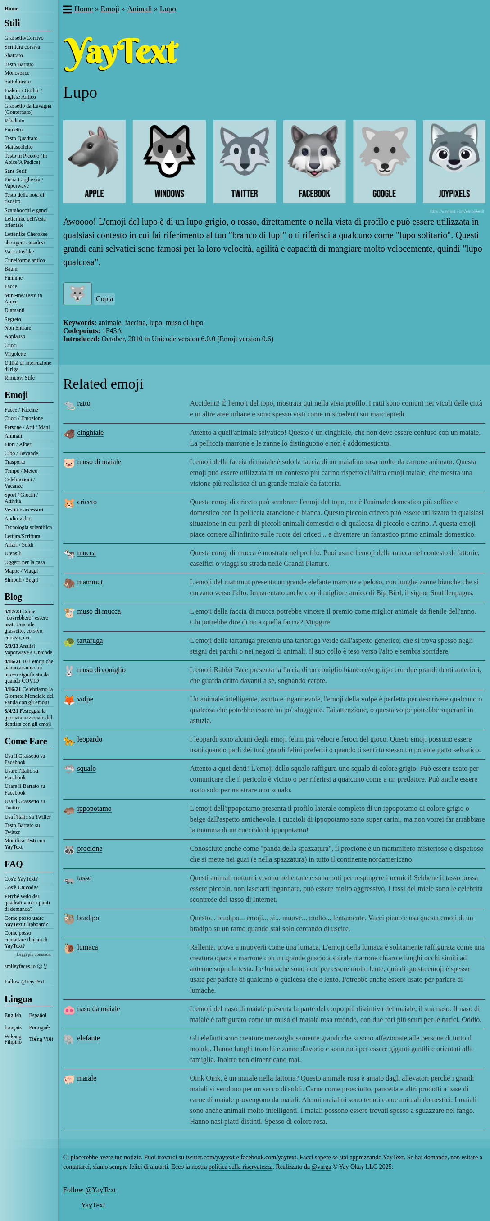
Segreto (13, 319)
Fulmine (14, 278)
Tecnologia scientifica (28, 527)
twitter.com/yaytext (210, 1157)
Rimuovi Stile (20, 378)
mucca (86, 552)
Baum (11, 269)
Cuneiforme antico (25, 260)
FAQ (14, 864)
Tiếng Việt (41, 1039)
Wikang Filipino (13, 1039)
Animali (13, 436)
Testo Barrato (19, 64)
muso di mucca (99, 611)
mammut (90, 582)
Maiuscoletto (19, 147)
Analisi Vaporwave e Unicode (28, 649)
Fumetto (14, 130)
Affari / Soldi (19, 545)
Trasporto (15, 462)
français (13, 1027)
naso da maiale (98, 1009)
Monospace (17, 73)
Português (40, 1027)
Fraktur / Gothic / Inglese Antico (23, 93)
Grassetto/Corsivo (24, 38)
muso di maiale (99, 462)
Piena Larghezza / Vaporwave (24, 182)
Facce (11, 286)
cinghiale (90, 432)
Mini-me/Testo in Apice (23, 298)
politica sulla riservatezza (240, 1166)
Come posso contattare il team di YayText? (26, 939)
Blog (13, 596)
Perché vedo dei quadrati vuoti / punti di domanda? (27, 903)
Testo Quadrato (21, 138)
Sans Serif (16, 171)
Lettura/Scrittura (22, 536)
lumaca (87, 947)
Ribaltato (14, 121)
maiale (86, 1078)
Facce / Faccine (21, 410)
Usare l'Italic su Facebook (21, 774)
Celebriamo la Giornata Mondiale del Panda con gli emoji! (29, 695)
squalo (86, 768)
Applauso (15, 336)
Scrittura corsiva (22, 47)
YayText (93, 1205)
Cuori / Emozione (24, 418)
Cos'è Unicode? (21, 887)
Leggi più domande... (35, 954)
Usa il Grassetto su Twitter (25, 804)
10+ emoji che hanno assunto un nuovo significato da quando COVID (29, 671)
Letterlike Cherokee (26, 234)
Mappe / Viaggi (21, 571)
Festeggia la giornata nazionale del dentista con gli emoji (28, 717)
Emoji (16, 395)
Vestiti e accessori (24, 509)
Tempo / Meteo (21, 471)
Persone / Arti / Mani (27, 427)
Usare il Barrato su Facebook (25, 789)
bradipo (88, 918)
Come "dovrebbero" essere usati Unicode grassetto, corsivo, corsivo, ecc (26, 624)
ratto (83, 403)
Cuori (11, 345)
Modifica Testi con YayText (25, 843)
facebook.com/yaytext (268, 1157)
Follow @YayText (24, 981)
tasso (84, 878)
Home (11, 8)
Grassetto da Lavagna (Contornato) (28, 109)
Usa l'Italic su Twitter (28, 817)
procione (89, 848)
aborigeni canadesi (25, 243)
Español (38, 1015)
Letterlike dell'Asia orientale (25, 222)
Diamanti (15, 310)
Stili (12, 23)
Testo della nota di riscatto (24, 198)
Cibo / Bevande (21, 453)
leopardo (89, 739)
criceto (87, 502)
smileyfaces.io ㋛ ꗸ (26, 966)
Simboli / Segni (21, 580)
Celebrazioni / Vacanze (20, 482)
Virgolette (15, 354)
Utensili (13, 553)
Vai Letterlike (19, 252)
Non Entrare (18, 328)
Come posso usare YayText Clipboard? (26, 921)
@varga (321, 1166)
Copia (104, 299)
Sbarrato (14, 55)
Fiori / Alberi (19, 444)
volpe (85, 699)
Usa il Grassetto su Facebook (25, 759)
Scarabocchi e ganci (26, 210)
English (13, 1015)
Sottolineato (18, 81)
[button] (67, 10)
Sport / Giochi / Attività (21, 498)
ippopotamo (94, 808)
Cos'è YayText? (21, 879)
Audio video (18, 519)
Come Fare (26, 741)
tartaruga (90, 640)
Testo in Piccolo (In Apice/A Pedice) (26, 159)
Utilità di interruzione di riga (28, 366)
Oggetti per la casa (25, 562)
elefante (88, 1038)
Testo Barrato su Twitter (22, 828)
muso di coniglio (101, 670)
